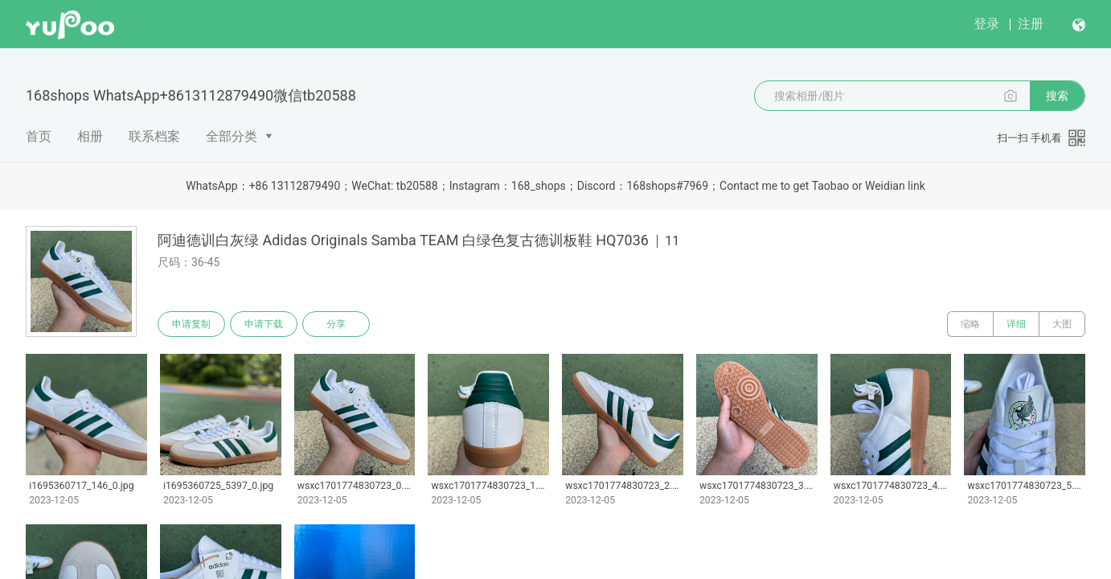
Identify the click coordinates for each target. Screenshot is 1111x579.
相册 (90, 136)
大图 (1062, 324)
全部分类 (231, 136)
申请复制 (191, 324)
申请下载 (263, 324)
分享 (336, 324)
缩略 (970, 324)
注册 (1030, 23)
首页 (38, 136)
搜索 (1057, 95)
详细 (1016, 324)
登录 (986, 23)
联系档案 (154, 136)
